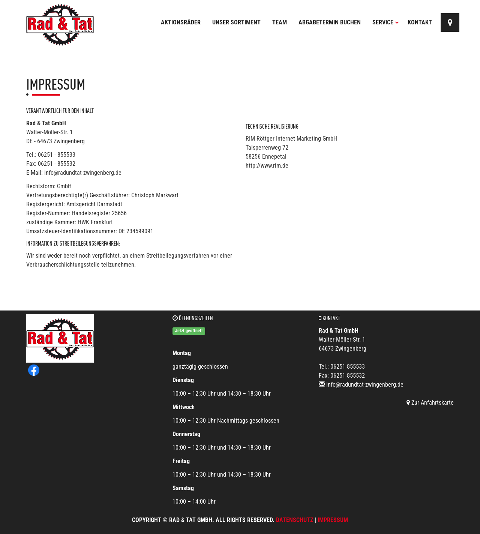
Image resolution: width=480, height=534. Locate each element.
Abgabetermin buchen (329, 22)
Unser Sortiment (236, 22)
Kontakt (420, 22)
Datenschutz (294, 520)
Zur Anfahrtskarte (430, 402)
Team (279, 22)
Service (385, 22)
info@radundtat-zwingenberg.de (365, 384)
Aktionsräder (181, 22)
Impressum (333, 520)
